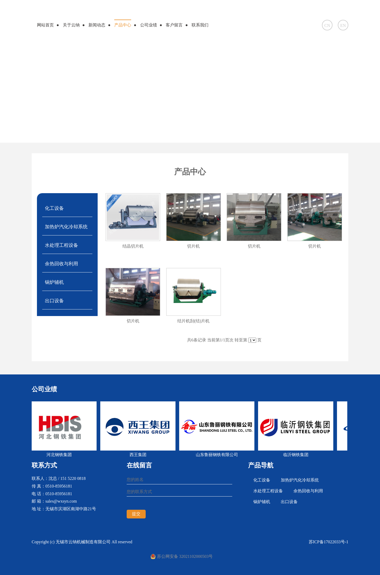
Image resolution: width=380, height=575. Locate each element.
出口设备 (54, 300)
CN (327, 25)
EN (343, 25)
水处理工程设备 (61, 245)
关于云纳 (71, 25)
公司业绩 (148, 25)
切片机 (193, 246)
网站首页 (45, 25)
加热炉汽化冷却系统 (66, 226)
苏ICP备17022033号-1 (328, 542)
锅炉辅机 (54, 282)
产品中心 (122, 25)
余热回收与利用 (61, 263)
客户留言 (174, 25)
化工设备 (54, 208)
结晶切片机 (133, 246)
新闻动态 (96, 25)
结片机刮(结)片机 (193, 321)
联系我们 (200, 25)
